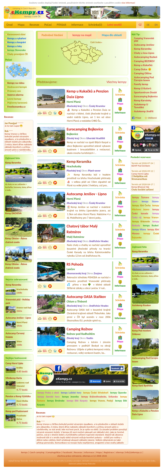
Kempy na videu (15, 82)
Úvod (9, 24)
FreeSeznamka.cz (16, 106)
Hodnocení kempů (17, 86)
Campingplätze (53, 452)
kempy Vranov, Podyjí (101, 400)
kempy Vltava (139, 229)
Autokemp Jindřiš (143, 111)
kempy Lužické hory (71, 392)
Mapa (21, 24)
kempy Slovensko (16, 50)
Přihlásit (61, 24)
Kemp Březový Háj (140, 182)
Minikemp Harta (14, 378)
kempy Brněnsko (55, 400)
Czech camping (37, 452)
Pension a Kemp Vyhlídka (18, 396)
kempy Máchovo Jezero (145, 207)
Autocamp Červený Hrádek (15, 335)
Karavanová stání (16, 34)
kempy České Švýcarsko (145, 235)
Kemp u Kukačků (143, 65)
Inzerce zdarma (15, 94)
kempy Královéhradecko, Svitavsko (99, 396)
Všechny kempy (117, 82)
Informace (77, 24)
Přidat (138, 117)
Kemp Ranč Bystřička (142, 385)
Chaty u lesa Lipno (144, 53)
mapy (127, 461)
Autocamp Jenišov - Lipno (18, 317)
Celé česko (95, 42)
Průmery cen (14, 90)
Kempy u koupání (16, 42)
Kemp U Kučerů (142, 88)
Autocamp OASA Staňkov (86, 296)
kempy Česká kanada (145, 211)
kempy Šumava (140, 197)
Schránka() (95, 24)
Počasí (48, 24)
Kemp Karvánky (142, 100)
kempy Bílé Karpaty (77, 400)
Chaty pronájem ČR (17, 54)
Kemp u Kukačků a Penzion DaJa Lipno (88, 94)
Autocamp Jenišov (144, 44)
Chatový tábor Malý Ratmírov (82, 229)
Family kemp (141, 84)
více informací (128, 2)
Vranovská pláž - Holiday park (18, 301)
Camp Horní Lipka (14, 363)
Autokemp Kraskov (141, 305)
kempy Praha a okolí (48, 392)
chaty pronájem (144, 461)
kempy (24, 452)
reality (61, 461)
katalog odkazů (113, 461)
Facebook (67, 452)
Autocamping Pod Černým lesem (144, 79)
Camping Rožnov (80, 329)
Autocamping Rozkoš (145, 57)
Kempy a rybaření (16, 38)
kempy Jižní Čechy (141, 205)
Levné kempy (14, 98)
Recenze (34, 24)
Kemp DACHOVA (13, 213)
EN (156, 24)
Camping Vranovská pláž (144, 39)
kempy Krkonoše (141, 221)
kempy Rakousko (88, 464)
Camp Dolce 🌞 (142, 69)
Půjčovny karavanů (17, 102)
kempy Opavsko (118, 392)
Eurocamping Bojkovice (146, 96)
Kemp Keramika (13, 162)
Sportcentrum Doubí (145, 92)
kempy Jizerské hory (48, 396)
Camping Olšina (142, 73)
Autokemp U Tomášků (141, 106)
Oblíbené (152, 117)
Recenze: (9, 116)
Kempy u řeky (14, 46)
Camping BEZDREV (144, 61)
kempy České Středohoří (95, 392)
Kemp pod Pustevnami (17, 411)
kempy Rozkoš (151, 225)
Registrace (109, 452)
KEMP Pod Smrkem (140, 161)
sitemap (120, 452)
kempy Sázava (150, 201)
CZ (140, 24)
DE (148, 24)
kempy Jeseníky (70, 396)
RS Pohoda (75, 264)
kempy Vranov (151, 217)
